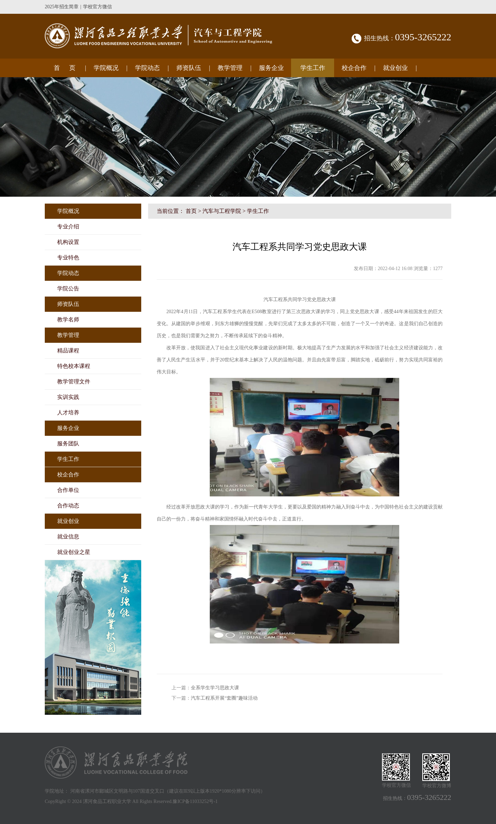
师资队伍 (188, 67)
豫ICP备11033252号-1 (195, 801)
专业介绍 (68, 226)
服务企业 (271, 67)
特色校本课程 (73, 366)
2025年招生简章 (62, 6)
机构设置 (68, 242)
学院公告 (68, 288)
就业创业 (395, 67)
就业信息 (68, 536)
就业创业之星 (73, 552)
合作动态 (68, 505)
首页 (191, 211)
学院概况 (106, 67)
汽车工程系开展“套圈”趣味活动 (224, 698)
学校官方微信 (97, 6)
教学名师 (68, 319)
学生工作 (312, 67)
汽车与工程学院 (222, 211)
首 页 (64, 67)
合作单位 (68, 490)
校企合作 (354, 67)
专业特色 (68, 257)
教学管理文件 (73, 381)
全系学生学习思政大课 (215, 687)
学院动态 (147, 67)
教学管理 (230, 67)
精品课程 (68, 350)
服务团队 (68, 443)
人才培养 (68, 412)
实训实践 (68, 397)
